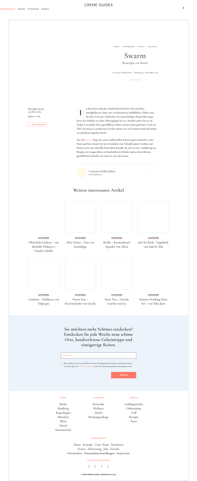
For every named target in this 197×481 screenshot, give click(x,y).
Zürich (63, 425)
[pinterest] (101, 467)
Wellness (98, 408)
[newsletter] (108, 467)
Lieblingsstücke (20, 13)
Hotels (98, 413)
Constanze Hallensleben (122, 72)
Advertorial (135, 80)
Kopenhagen (63, 413)
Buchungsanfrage (98, 417)
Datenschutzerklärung (86, 366)
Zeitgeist (58, 13)
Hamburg (63, 408)
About (77, 445)
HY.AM (113, 474)
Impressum (123, 453)
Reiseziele (98, 404)
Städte (16, 8)
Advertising (95, 449)
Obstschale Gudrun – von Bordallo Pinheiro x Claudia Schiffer (44, 247)
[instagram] (95, 467)
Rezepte (34, 13)
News (134, 421)
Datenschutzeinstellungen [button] (99, 453)
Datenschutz (74, 453)
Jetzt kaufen (37, 125)
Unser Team (102, 445)
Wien (63, 421)
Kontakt (88, 445)
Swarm (89, 139)
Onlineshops (46, 13)
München (63, 417)
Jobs (106, 449)
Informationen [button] (98, 438)
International (63, 430)
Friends (114, 449)
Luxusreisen (31, 8)
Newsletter (117, 445)
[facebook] (89, 467)
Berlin (63, 404)
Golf (133, 413)
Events (82, 449)
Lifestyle (49, 8)
